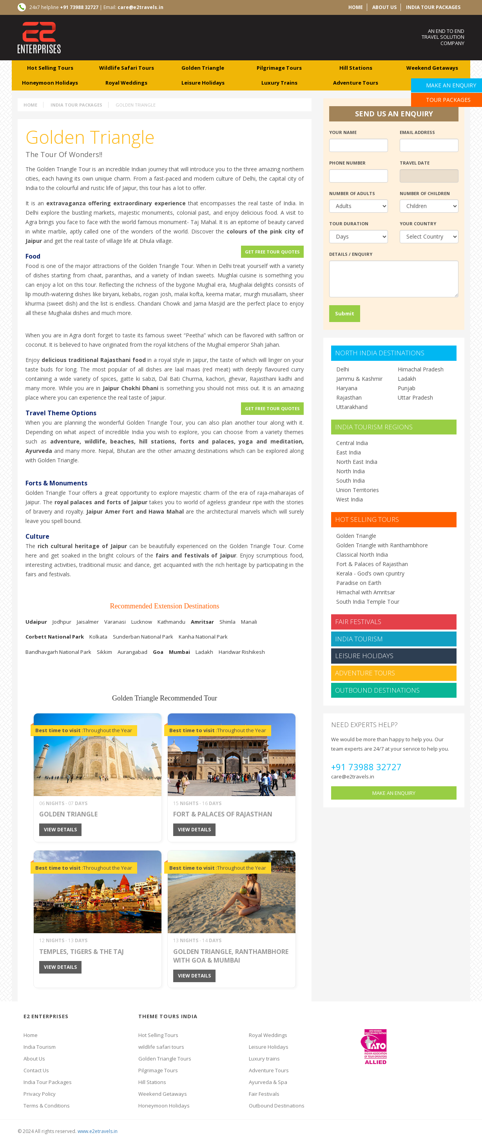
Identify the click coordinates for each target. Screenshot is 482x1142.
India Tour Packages (433, 7)
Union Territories (357, 490)
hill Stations (355, 67)
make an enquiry (393, 792)
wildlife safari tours (126, 67)
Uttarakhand (352, 407)
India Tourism (359, 638)
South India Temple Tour (367, 601)
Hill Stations (152, 1082)
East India (348, 452)
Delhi (342, 369)
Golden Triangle (202, 67)
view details (60, 829)
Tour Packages (448, 99)
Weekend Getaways (162, 1093)
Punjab (406, 388)
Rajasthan (349, 397)
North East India (356, 461)
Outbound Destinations (377, 690)
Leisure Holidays (364, 655)
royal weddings (126, 82)
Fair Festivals (358, 621)
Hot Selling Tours (50, 67)
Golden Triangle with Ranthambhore (382, 545)
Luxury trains (264, 1058)
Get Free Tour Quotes (272, 252)
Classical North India (362, 554)
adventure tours (355, 82)
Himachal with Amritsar (365, 592)
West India (349, 499)
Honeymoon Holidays (50, 82)
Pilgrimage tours (279, 67)
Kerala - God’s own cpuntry (370, 573)
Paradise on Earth (358, 582)
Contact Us (36, 1070)
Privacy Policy (40, 1093)
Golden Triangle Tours (164, 1058)
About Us (34, 1058)
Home (30, 105)
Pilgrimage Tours (158, 1070)
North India (350, 471)
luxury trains (279, 82)
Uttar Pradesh (415, 397)
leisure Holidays (203, 82)
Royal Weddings (268, 1035)
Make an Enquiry (451, 85)
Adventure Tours (365, 672)
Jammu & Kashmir (359, 378)
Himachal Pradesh (421, 369)
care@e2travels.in (352, 776)
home (355, 7)
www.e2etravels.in (98, 1131)
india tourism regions (374, 426)
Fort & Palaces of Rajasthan (372, 564)
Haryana (346, 388)
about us (384, 7)
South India (350, 480)
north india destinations (379, 352)
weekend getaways (432, 67)
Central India (352, 443)
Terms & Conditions (47, 1105)
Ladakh (407, 378)
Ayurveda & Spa (268, 1082)
